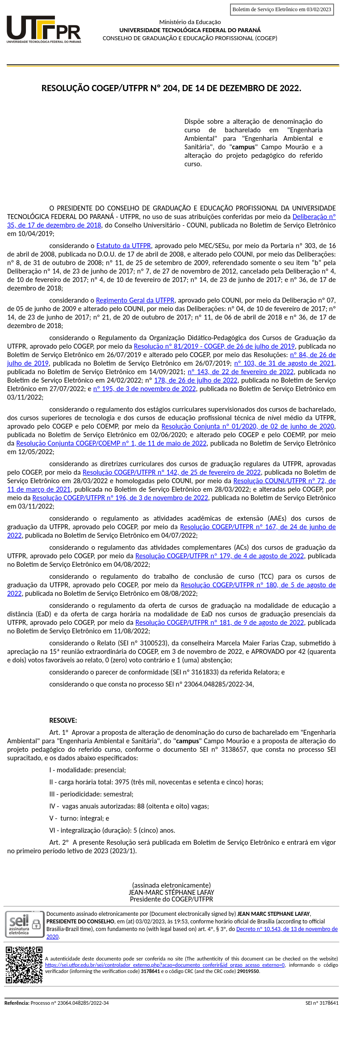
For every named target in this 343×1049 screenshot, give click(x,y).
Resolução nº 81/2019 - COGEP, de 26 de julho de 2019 (214, 346)
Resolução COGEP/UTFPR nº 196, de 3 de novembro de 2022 (120, 497)
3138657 (234, 749)
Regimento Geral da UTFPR (135, 300)
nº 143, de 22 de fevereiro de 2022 (240, 371)
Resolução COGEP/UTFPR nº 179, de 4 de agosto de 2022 (219, 556)
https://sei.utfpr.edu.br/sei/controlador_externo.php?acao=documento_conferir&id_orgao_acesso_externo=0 (164, 965)
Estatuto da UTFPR (123, 245)
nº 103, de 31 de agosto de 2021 (284, 363)
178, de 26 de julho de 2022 (195, 380)
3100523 (152, 643)
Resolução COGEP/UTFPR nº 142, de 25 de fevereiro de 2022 (171, 472)
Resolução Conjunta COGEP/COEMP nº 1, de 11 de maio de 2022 (112, 443)
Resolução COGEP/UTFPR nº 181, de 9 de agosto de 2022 (219, 622)
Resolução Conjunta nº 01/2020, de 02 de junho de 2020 (248, 426)
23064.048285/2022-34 (218, 684)
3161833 (204, 672)
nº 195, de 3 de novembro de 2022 (144, 388)
